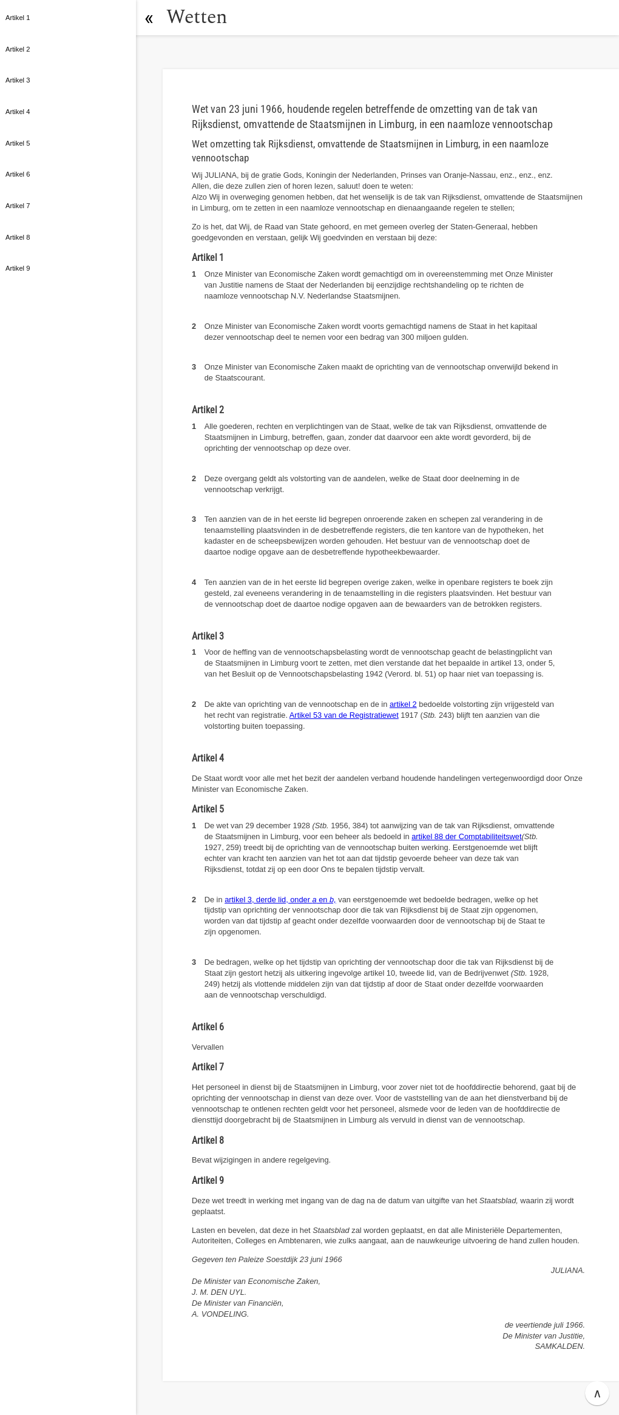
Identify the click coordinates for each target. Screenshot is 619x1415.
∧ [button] (597, 1393)
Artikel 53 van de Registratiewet (344, 715)
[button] (148, 17)
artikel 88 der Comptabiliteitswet (466, 836)
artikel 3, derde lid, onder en (280, 899)
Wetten (197, 17)
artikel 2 (403, 704)
